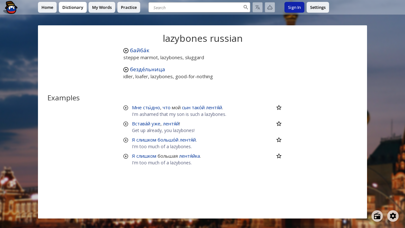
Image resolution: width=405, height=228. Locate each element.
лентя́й (214, 107)
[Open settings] (393, 216)
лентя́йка (189, 156)
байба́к (139, 50)
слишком (146, 139)
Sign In (294, 7)
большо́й (168, 139)
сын (186, 107)
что (167, 107)
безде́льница (147, 69)
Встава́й (141, 123)
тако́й (198, 107)
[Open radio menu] (377, 216)
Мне (137, 107)
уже (156, 123)
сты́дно (151, 107)
